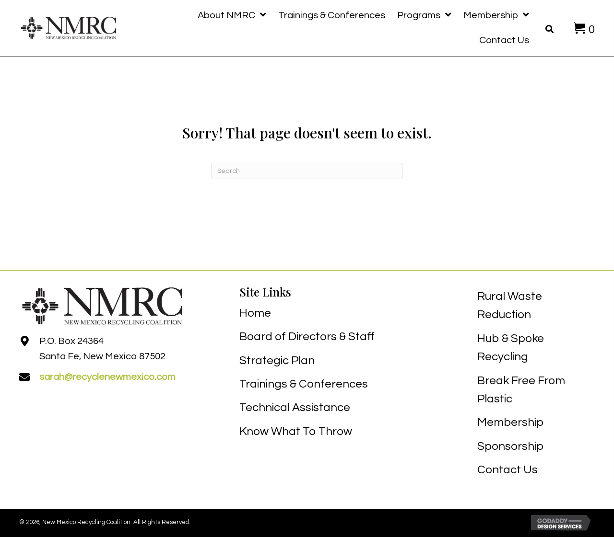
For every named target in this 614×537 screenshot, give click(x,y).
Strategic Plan (277, 360)
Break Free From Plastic (521, 390)
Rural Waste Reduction (509, 305)
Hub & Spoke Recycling (510, 347)
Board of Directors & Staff (307, 337)
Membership (510, 422)
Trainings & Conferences (303, 384)
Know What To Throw (295, 431)
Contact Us (507, 470)
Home (255, 313)
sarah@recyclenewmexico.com (107, 377)
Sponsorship (510, 446)
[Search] (307, 171)
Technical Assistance (294, 407)
